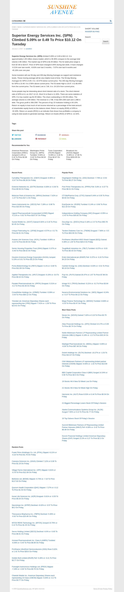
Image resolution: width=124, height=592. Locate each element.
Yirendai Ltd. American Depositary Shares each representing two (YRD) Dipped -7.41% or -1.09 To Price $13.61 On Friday (34, 303)
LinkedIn (16, 139)
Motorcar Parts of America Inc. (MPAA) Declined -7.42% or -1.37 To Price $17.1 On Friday (35, 197)
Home (14, 27)
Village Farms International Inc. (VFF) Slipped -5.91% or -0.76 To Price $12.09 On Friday (34, 471)
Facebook (41, 135)
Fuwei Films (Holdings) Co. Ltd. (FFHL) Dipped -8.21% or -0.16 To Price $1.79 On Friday (34, 453)
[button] (18, 21)
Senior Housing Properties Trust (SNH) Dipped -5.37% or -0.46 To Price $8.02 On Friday (34, 249)
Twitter (16, 135)
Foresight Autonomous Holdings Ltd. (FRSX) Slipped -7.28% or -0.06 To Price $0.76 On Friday (32, 568)
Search (88, 37)
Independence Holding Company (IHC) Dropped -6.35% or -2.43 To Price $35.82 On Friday (85, 214)
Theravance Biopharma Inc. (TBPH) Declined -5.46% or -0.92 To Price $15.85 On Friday (33, 515)
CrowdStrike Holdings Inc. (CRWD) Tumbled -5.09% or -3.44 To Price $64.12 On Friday (33, 293)
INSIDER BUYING (92, 32)
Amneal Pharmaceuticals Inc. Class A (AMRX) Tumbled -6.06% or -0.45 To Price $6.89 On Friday (33, 541)
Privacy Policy (107, 589)
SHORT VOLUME (92, 29)
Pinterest (41, 139)
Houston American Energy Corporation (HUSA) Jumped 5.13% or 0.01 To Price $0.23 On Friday (33, 258)
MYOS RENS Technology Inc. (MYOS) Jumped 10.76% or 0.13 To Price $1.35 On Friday (34, 524)
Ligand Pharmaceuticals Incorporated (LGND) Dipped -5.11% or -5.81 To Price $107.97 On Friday (33, 214)
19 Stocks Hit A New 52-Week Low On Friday (79, 381)
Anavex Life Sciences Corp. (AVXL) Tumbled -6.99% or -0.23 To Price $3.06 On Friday (33, 241)
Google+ (64, 135)
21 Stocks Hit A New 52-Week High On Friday (80, 388)
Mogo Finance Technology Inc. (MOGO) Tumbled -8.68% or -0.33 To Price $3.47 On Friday (85, 302)
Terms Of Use (97, 589)
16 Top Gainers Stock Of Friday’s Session (78, 418)
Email (62, 139)
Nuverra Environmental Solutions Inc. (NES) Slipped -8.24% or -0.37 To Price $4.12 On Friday (85, 293)
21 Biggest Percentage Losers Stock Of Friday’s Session (84, 403)
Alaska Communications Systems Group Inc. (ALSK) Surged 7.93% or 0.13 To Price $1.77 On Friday (82, 411)
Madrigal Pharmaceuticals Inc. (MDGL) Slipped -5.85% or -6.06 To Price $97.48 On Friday (84, 345)
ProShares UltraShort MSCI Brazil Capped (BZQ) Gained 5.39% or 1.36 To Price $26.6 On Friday (84, 241)
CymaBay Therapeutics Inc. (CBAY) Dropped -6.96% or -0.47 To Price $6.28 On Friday (33, 179)
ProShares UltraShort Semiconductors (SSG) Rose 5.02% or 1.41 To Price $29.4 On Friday (34, 550)
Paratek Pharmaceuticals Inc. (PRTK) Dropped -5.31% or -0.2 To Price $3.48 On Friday (34, 284)
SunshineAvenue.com (24, 589)
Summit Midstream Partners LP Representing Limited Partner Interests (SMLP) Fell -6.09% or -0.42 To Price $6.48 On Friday (83, 427)
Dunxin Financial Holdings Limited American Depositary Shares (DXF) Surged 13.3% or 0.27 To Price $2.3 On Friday (83, 438)
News (19, 27)
